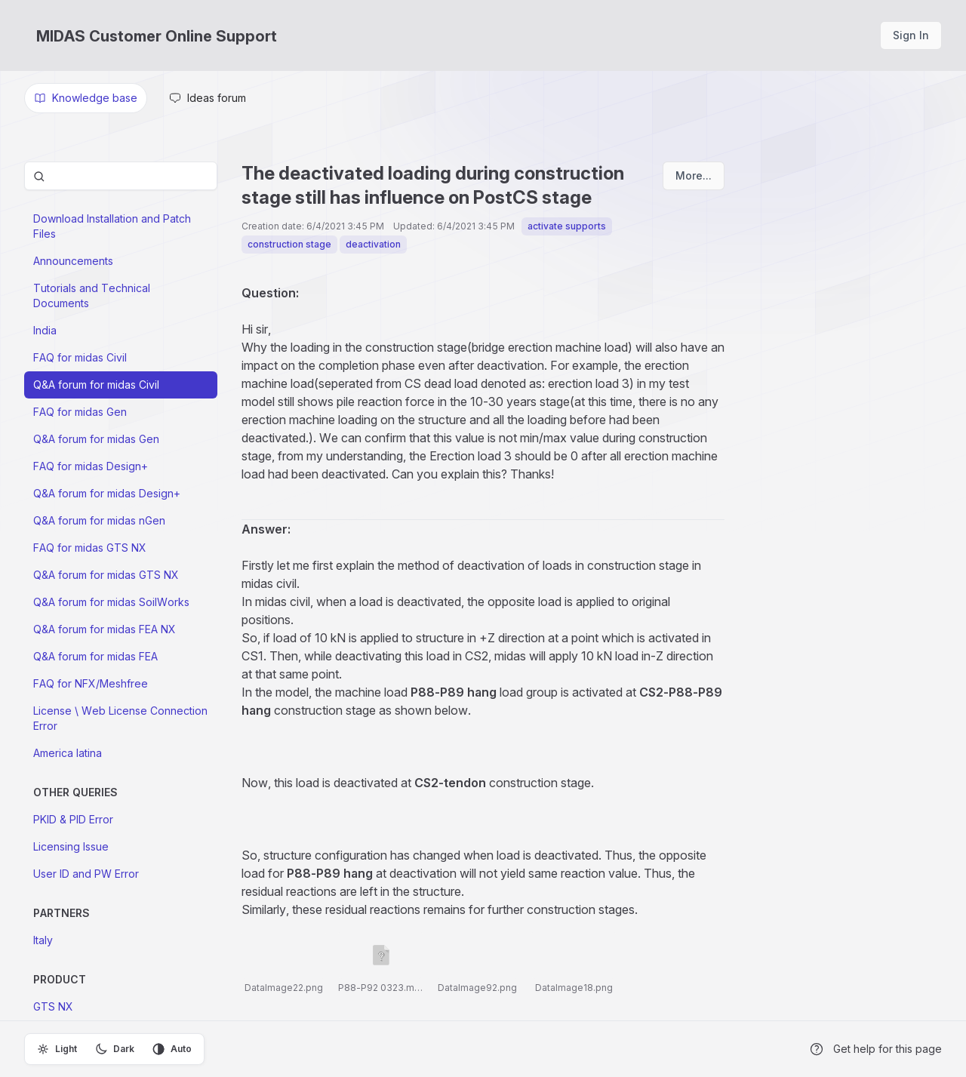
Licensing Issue (71, 846)
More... (693, 175)
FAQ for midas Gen (80, 411)
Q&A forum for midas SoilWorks (111, 601)
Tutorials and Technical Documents (91, 295)
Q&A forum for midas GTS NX (106, 574)
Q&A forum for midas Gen (96, 438)
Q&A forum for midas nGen (99, 520)
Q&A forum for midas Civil (96, 384)
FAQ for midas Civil (80, 357)
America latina (67, 752)
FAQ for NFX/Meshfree (90, 683)
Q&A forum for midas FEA (95, 656)
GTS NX (53, 1006)
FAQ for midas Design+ (90, 466)
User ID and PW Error (86, 873)
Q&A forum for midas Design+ (106, 493)
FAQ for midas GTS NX (89, 547)
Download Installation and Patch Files (112, 226)
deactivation (373, 244)
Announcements (73, 260)
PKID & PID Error (73, 819)
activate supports (567, 226)
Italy (43, 940)
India (45, 330)
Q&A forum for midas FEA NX (104, 629)
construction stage (289, 244)
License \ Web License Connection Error (120, 718)
